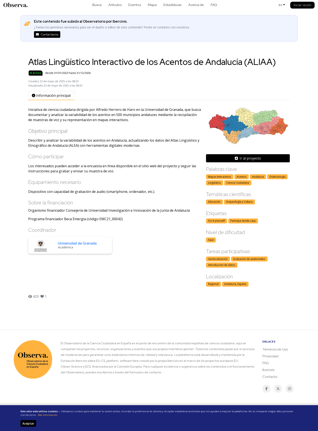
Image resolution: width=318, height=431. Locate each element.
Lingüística (214, 183)
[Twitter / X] (278, 389)
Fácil (210, 240)
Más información (47, 414)
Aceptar (28, 423)
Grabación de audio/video (249, 259)
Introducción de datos (221, 265)
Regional (213, 284)
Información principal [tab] (51, 95)
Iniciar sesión (302, 5)
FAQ (214, 5)
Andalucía (258, 177)
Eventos (134, 5)
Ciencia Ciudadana (237, 183)
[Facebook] (266, 389)
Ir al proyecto (248, 158)
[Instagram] (290, 389)
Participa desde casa (243, 221)
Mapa (152, 5)
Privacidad (270, 356)
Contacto (269, 376)
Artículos (115, 5)
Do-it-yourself (216, 221)
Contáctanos (47, 34)
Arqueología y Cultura (239, 202)
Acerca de (196, 5)
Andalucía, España (235, 284)
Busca (97, 5)
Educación (214, 202)
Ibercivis (268, 370)
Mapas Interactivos (219, 177)
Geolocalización (218, 259)
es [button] (280, 5)
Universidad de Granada (77, 243)
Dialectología (277, 177)
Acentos (241, 177)
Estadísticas (172, 5)
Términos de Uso (275, 349)
